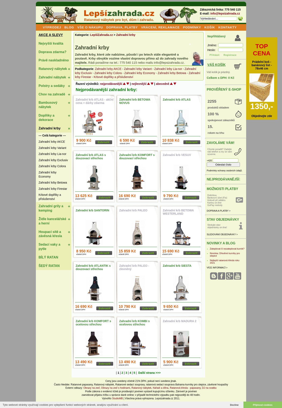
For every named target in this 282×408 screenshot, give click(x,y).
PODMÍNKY (192, 27)
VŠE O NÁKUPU (90, 27)
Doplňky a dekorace (46, 118)
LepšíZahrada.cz (101, 35)
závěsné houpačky (217, 384)
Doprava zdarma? (52, 52)
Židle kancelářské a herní (52, 221)
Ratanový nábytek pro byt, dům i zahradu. (119, 20)
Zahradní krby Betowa (53, 182)
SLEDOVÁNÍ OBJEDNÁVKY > (222, 234)
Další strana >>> (149, 372)
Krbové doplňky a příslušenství (50, 197)
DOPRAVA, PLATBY (122, 27)
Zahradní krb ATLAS (177, 99)
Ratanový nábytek (53, 69)
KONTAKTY (227, 27)
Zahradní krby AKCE (52, 141)
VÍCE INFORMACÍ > (217, 267)
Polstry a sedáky (52, 86)
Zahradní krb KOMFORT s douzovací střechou (137, 156)
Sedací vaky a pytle (49, 247)
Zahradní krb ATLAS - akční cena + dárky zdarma (94, 101)
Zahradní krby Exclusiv (53, 160)
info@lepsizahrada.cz (225, 13)
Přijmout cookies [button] (262, 404)
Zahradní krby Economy (47, 174)
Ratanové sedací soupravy (130, 384)
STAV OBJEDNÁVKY (223, 219)
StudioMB (117, 398)
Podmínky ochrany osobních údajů (224, 170)
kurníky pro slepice (195, 384)
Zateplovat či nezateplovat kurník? (227, 248)
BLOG (69, 27)
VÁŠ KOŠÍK (216, 65)
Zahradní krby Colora (52, 166)
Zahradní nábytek (52, 77)
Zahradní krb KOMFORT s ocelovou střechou (93, 322)
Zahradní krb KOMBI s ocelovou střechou (134, 322)
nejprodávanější (111, 83)
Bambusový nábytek (48, 105)
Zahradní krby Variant (52, 148)
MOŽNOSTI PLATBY (222, 189)
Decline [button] (234, 404)
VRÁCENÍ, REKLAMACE (160, 27)
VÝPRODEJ (52, 27)
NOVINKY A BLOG (221, 243)
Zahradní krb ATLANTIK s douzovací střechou (93, 267)
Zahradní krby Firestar (53, 188)
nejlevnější (139, 83)
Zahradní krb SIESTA (177, 265)
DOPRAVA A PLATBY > (218, 210)
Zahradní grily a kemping (51, 208)
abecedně (162, 83)
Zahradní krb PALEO (133, 210)
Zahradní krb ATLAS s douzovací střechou (91, 156)
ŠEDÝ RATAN (49, 266)
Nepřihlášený (216, 36)
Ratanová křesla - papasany (185, 387)
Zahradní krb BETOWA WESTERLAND (178, 212)
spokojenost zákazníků (221, 120)
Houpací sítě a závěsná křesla (50, 234)
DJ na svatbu (209, 387)
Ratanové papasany (82, 384)
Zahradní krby (50, 128)
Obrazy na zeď (91, 387)
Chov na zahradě (52, 94)
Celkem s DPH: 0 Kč (220, 77)
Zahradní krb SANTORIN (92, 210)
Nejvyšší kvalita (51, 43)
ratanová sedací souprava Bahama (165, 384)
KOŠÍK (209, 27)
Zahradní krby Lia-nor (52, 154)
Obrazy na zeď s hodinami (115, 387)
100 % (213, 114)
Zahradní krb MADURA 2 (179, 321)
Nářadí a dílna (160, 387)
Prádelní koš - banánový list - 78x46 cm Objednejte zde (261, 80)
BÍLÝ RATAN (48, 257)
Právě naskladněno (54, 60)
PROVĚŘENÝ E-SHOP (224, 89)
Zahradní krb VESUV (177, 155)
